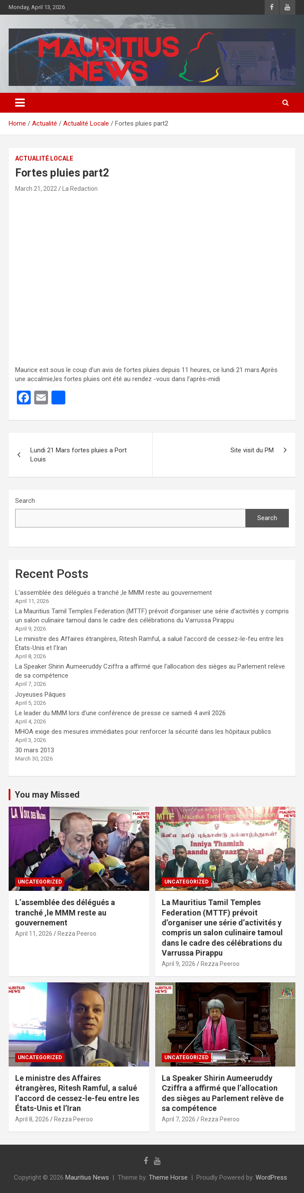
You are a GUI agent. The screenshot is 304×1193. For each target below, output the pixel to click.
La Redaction (80, 188)
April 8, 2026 (32, 1119)
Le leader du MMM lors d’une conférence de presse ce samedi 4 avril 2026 (120, 713)
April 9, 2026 (178, 963)
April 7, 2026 (178, 1119)
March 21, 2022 (36, 188)
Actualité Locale (44, 158)
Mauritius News (87, 1177)
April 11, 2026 (33, 933)
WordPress (271, 1177)
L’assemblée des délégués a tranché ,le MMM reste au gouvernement (113, 592)
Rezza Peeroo (77, 933)
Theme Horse (168, 1177)
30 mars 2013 (34, 750)
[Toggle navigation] (20, 103)
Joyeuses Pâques (40, 694)
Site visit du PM (252, 450)
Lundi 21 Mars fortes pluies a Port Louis (78, 454)
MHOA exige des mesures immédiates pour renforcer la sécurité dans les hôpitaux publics (143, 731)
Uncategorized (40, 882)
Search (25, 501)
